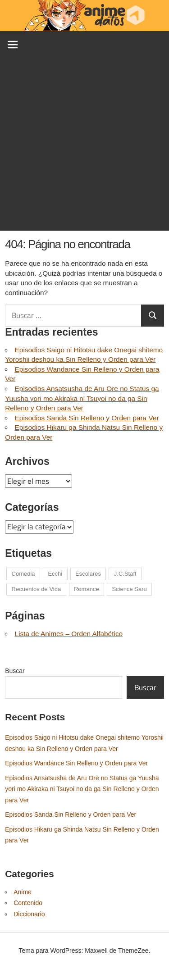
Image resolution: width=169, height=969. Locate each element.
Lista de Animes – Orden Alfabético (69, 633)
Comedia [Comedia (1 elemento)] (23, 573)
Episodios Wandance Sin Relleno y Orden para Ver (76, 763)
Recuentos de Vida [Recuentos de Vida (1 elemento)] (36, 589)
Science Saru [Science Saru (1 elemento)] (129, 589)
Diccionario (29, 914)
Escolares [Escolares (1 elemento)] (88, 573)
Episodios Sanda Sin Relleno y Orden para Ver (87, 418)
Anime (23, 892)
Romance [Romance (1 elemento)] (86, 589)
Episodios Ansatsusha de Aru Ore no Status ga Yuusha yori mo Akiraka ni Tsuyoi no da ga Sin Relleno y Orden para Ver (82, 398)
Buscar (15, 670)
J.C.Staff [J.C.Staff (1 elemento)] (125, 573)
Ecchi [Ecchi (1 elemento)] (55, 573)
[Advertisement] (84, 146)
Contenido (28, 902)
